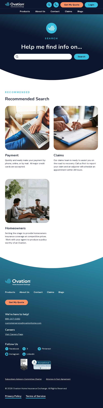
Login (91, 4)
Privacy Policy (13, 396)
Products (10, 292)
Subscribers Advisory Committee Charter (23, 379)
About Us (24, 292)
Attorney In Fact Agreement (58, 379)
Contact (38, 292)
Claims (50, 292)
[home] (14, 4)
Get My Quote (71, 4)
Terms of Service (36, 396)
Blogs (61, 292)
